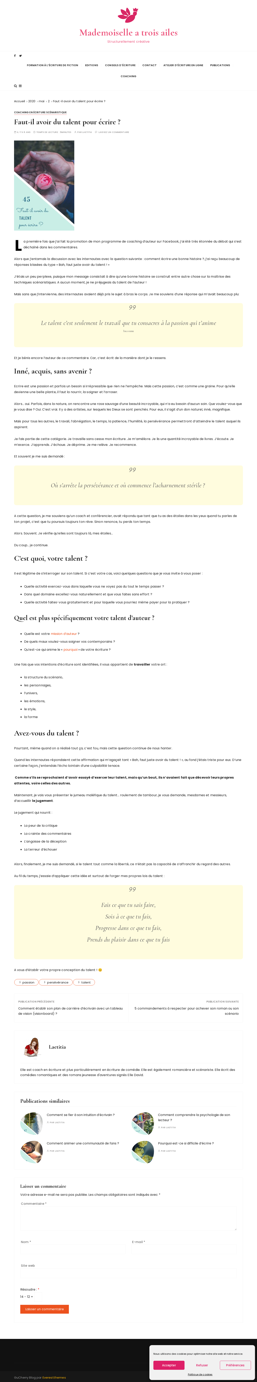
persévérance (57, 981)
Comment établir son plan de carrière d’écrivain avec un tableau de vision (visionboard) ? (70, 1010)
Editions (91, 65)
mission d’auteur (64, 632)
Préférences (235, 1365)
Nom (26, 1241)
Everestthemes (54, 1376)
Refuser (202, 1365)
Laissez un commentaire (114, 131)
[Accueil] (19, 100)
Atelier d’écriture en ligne (183, 65)
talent (86, 981)
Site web (28, 1265)
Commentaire (34, 1203)
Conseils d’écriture (120, 65)
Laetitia (87, 131)
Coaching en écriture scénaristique (40, 111)
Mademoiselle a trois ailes (128, 32)
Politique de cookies (200, 1374)
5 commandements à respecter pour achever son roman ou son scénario (187, 1010)
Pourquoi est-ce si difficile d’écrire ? (186, 1142)
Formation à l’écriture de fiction (52, 65)
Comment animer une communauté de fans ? (83, 1142)
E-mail (138, 1241)
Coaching (128, 76)
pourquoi (70, 648)
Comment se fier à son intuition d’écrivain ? (81, 1114)
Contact (149, 65)
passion (28, 981)
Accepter (169, 1365)
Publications (220, 65)
